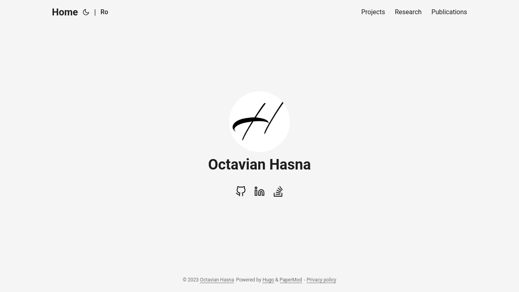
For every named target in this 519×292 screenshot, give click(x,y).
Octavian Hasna (217, 280)
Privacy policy (321, 280)
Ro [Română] (104, 12)
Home (65, 12)
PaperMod (291, 280)
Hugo (268, 280)
